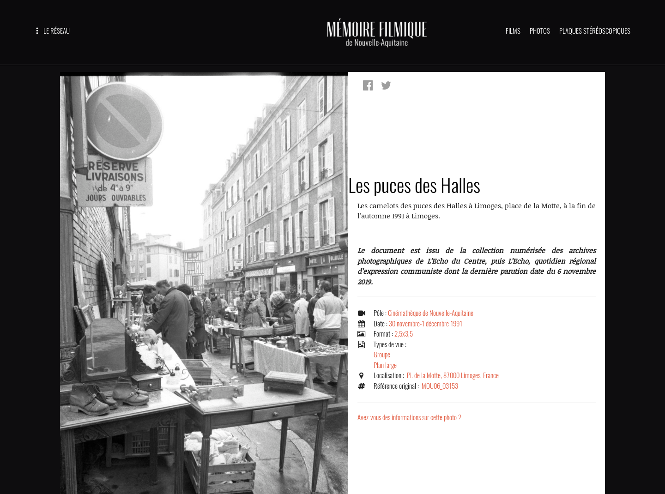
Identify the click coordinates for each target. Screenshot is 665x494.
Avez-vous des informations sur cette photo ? (409, 417)
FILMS (513, 31)
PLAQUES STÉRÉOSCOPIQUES (594, 31)
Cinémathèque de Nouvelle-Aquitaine (430, 313)
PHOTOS (540, 31)
